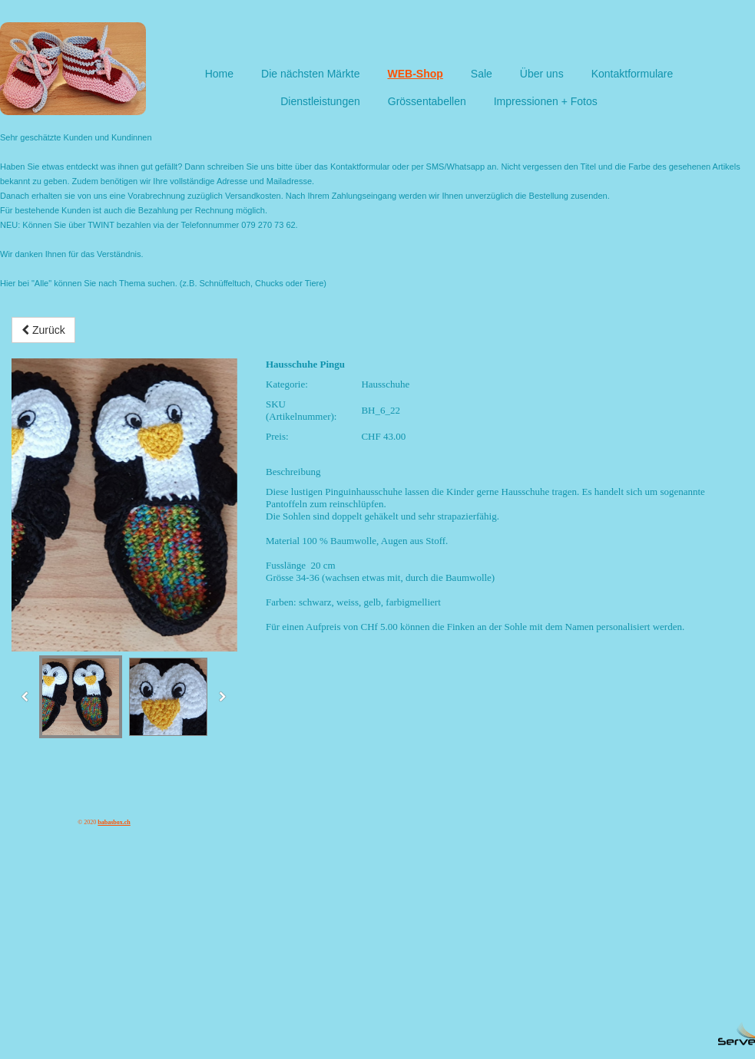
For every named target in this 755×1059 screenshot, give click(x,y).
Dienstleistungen (320, 101)
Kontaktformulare (632, 74)
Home (219, 74)
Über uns (542, 74)
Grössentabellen (427, 101)
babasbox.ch (114, 822)
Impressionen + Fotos (546, 101)
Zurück (43, 330)
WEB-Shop (414, 74)
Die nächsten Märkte (310, 74)
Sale (481, 74)
